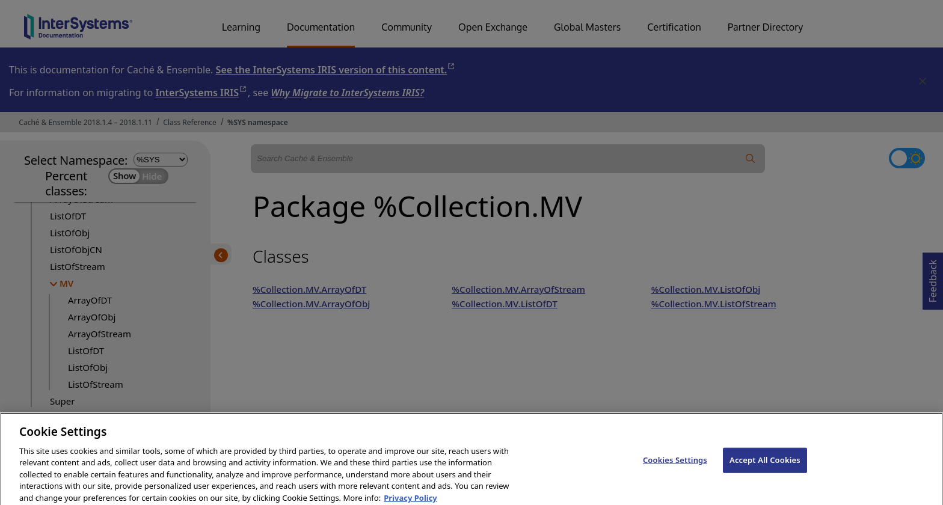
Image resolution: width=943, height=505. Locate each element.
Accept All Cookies (765, 467)
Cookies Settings (675, 467)
